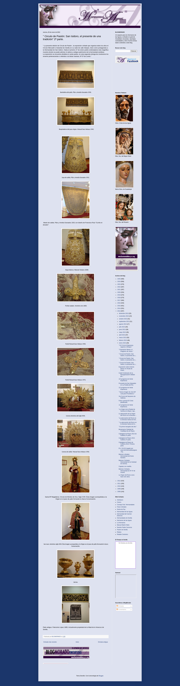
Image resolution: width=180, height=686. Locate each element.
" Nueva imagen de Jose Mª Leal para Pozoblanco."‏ (127, 392)
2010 (119, 486)
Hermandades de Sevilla (124, 518)
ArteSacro (120, 500)
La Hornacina (121, 522)
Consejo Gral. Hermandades (125, 504)
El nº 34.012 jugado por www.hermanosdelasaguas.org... (128, 450)
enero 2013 (122, 343)
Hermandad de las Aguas (124, 511)
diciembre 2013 (124, 313)
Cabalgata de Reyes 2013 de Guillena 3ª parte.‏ (127, 434)
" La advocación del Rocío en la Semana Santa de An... (128, 423)
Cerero (119, 502)
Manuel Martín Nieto (123, 525)
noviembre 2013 (124, 316)
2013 (119, 311)
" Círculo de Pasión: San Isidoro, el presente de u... (127, 363)
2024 (119, 281)
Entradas (120, 606)
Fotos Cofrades (121, 507)
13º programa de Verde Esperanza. (126, 379)
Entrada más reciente (50, 642)
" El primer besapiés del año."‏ (128, 426)
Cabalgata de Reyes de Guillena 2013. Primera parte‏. (127, 444)
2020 (119, 292)
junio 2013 (122, 329)
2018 (119, 297)
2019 (119, 295)
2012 (119, 481)
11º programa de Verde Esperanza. (126, 405)
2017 (119, 300)
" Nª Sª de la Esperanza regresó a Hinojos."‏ (126, 346)
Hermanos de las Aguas (124, 520)
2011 (119, 483)
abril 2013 (122, 335)
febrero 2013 (123, 340)
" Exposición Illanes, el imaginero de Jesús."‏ (126, 350)
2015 (119, 306)
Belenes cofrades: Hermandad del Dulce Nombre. (126, 456)
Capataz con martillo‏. (125, 466)
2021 (119, 289)
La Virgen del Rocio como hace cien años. (126, 475)
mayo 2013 (122, 332)
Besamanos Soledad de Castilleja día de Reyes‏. (127, 430)
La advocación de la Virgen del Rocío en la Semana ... (128, 414)
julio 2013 (122, 327)
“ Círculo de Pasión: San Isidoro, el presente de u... (127, 354)
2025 (119, 279)
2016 (119, 303)
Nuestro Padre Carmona (124, 527)
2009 (119, 489)
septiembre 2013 (124, 321)
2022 (119, 287)
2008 (119, 491)
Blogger (101, 676)
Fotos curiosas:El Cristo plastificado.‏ (126, 401)
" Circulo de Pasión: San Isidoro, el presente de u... (127, 359)
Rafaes (119, 532)
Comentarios (121, 609)
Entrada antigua (103, 642)
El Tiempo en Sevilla (125, 543)
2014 (119, 308)
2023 (119, 284)
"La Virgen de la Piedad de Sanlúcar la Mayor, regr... (127, 410)
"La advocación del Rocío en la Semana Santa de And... (128, 418)
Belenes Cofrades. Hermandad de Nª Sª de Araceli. (127, 470)
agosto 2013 (123, 324)
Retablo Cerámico (122, 534)
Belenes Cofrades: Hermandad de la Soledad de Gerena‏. (127, 462)
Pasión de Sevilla (122, 529)
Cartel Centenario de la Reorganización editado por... (127, 374)
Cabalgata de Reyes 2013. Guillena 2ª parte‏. (127, 438)
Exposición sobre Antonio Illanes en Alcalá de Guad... (126, 368)
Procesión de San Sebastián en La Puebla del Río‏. (127, 384)
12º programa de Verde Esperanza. (126, 388)
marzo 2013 (123, 337)
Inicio (77, 642)
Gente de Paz (121, 509)
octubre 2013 (123, 319)
